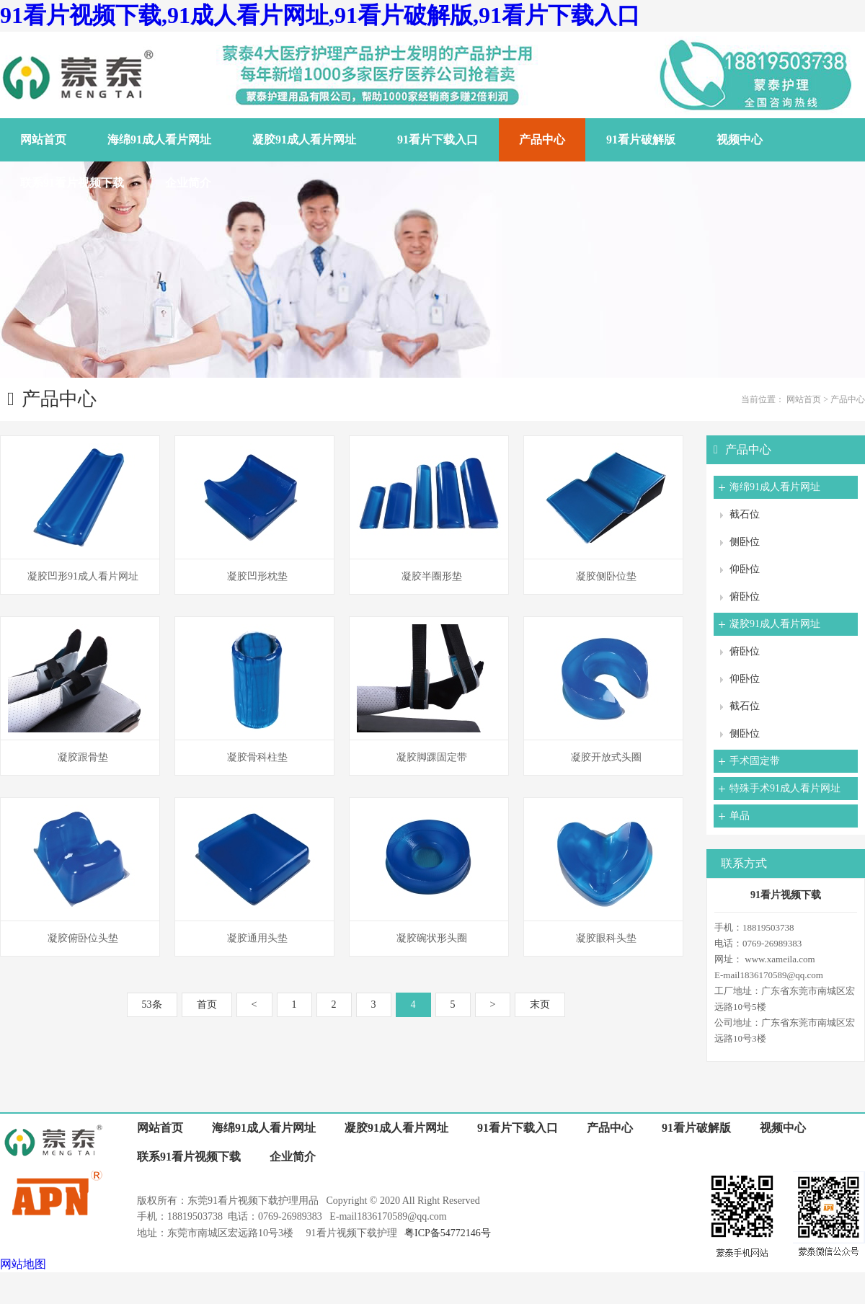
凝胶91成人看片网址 (774, 623)
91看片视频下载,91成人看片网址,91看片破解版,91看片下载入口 (320, 15)
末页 (540, 1004)
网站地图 (23, 1264)
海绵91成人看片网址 (774, 487)
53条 (152, 1004)
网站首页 (803, 399)
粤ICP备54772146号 (447, 1233)
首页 (207, 1004)
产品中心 (847, 399)
